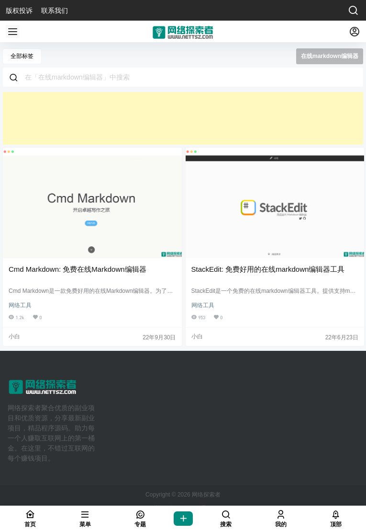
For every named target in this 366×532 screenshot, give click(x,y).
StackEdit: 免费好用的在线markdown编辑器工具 (268, 269)
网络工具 (20, 305)
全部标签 (22, 56)
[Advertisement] (183, 118)
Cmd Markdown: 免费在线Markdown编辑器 (77, 269)
